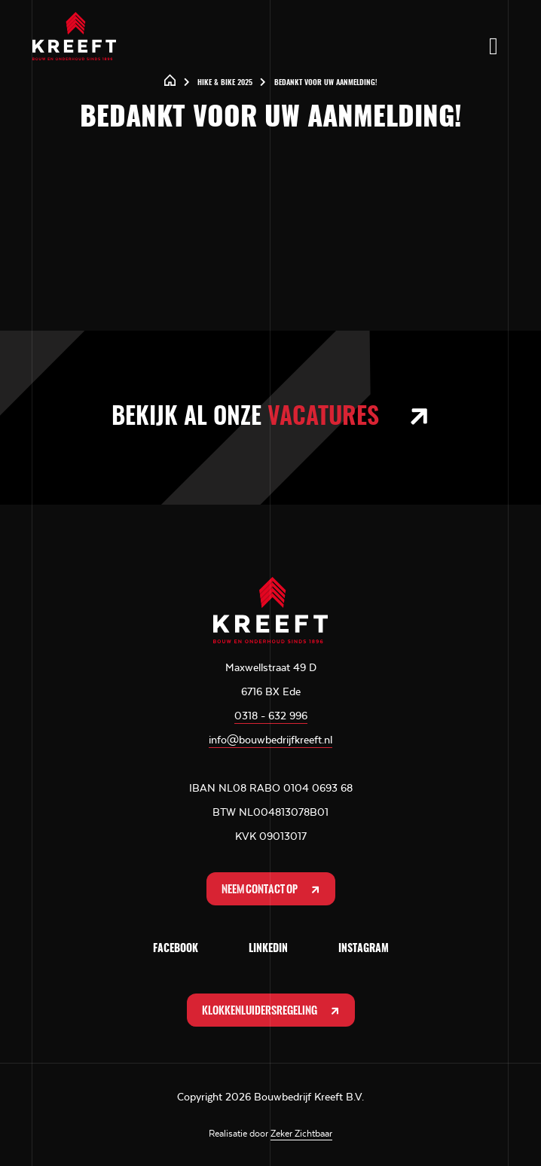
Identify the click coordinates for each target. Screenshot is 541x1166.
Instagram (363, 949)
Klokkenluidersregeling (272, 1010)
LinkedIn (268, 949)
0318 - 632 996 (270, 716)
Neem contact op (272, 889)
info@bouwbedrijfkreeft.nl (270, 740)
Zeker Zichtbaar (301, 1133)
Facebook (175, 949)
